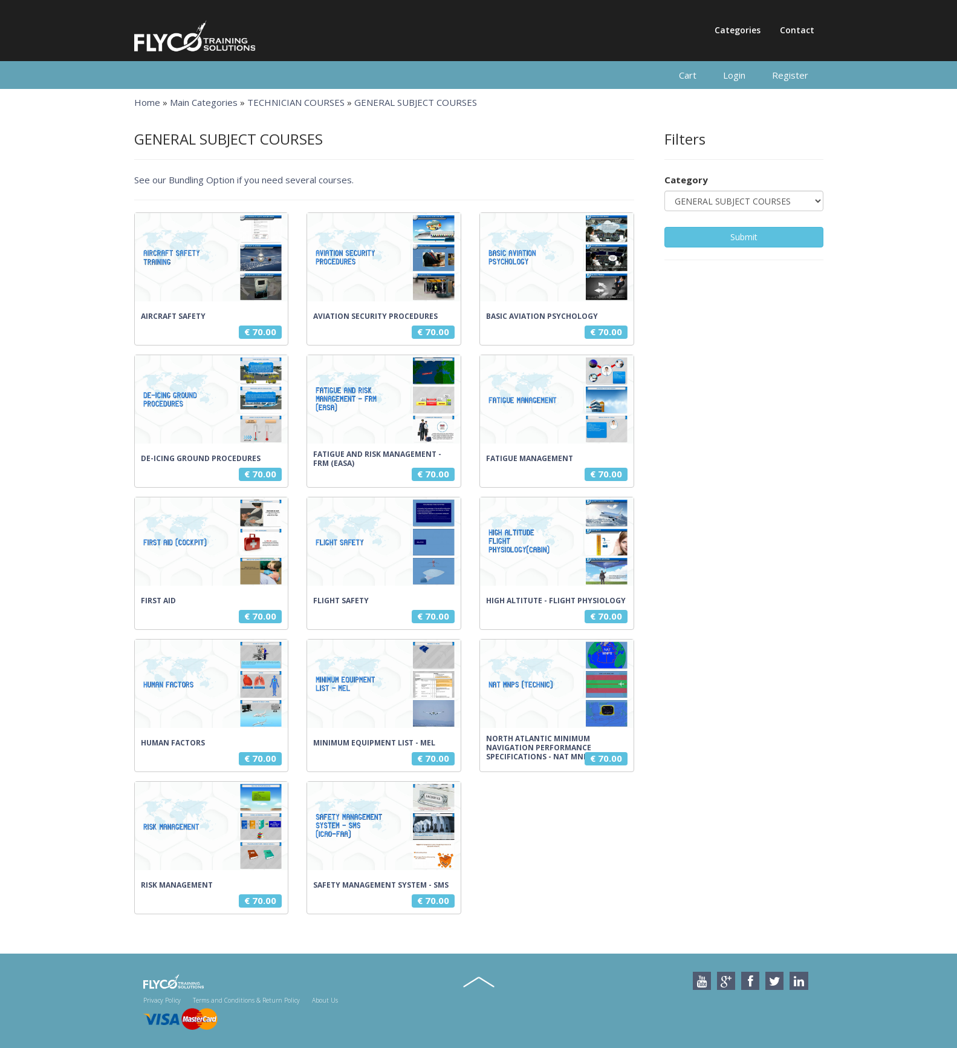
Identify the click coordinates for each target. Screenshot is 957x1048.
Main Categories (204, 102)
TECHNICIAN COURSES (296, 102)
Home (147, 102)
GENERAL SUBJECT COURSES (415, 102)
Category (686, 180)
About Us (325, 1000)
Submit (743, 237)
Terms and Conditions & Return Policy (246, 1000)
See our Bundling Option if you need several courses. (244, 180)
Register (790, 75)
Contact (797, 30)
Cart (687, 75)
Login (734, 75)
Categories (738, 30)
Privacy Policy (162, 1000)
